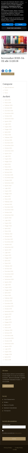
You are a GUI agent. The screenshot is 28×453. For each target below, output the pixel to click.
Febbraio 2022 (8, 242)
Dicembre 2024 (9, 151)
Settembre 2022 (9, 223)
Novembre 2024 (9, 154)
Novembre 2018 (9, 346)
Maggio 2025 (8, 138)
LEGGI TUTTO (8, 394)
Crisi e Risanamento (9, 408)
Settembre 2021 (9, 255)
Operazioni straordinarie (10, 416)
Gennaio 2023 (8, 212)
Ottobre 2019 (8, 317)
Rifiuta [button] (7, 24)
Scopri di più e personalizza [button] (14, 28)
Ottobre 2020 (8, 285)
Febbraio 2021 (8, 274)
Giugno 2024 (8, 167)
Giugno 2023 (8, 199)
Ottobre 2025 (8, 124)
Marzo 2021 (8, 271)
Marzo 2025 (8, 143)
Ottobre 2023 (8, 188)
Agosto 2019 (8, 322)
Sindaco (6, 410)
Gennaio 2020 (8, 309)
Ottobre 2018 (8, 349)
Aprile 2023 (8, 204)
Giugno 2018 (8, 360)
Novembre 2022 (9, 218)
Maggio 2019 (8, 330)
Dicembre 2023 (9, 183)
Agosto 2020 (8, 290)
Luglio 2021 (8, 261)
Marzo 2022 (8, 239)
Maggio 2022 (8, 234)
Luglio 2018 (8, 357)
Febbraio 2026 (8, 113)
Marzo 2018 (8, 368)
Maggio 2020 (8, 298)
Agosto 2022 (8, 226)
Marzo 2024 (8, 175)
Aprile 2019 (7, 333)
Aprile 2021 (7, 269)
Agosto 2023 (8, 194)
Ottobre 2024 (8, 156)
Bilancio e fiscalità (9, 413)
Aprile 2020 (8, 301)
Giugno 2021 (8, 263)
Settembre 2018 (9, 352)
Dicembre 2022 (9, 215)
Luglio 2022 (8, 229)
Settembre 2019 (9, 320)
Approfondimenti (9, 96)
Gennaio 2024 (8, 180)
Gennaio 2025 (8, 148)
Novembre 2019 (9, 314)
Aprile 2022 (8, 237)
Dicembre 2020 (9, 279)
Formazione (7, 419)
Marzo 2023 (8, 207)
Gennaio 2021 (8, 277)
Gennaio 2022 (8, 245)
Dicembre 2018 (9, 344)
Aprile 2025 (8, 140)
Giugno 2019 (8, 328)
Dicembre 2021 (9, 247)
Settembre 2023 (9, 191)
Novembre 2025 (9, 121)
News (6, 101)
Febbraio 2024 (8, 178)
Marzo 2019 (8, 336)
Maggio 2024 (8, 170)
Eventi (6, 98)
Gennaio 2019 (8, 341)
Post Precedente (8, 82)
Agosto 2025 (8, 129)
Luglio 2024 (8, 164)
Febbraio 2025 (8, 146)
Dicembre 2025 (9, 119)
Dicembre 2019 (9, 312)
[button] (26, 2)
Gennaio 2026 (8, 116)
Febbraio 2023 (8, 210)
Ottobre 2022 (8, 221)
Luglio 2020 (8, 293)
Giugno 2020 (8, 295)
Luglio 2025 (8, 132)
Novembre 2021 (9, 250)
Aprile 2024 (8, 172)
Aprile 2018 (8, 365)
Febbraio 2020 (8, 306)
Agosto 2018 (8, 354)
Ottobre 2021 (8, 253)
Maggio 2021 (8, 266)
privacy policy (18, 441)
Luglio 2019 (8, 325)
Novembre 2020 (9, 282)
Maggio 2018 (8, 362)
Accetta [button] (20, 24)
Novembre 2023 (9, 186)
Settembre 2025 (9, 127)
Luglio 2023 (8, 196)
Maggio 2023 (8, 202)
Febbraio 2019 (8, 338)
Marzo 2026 (8, 111)
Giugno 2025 (8, 135)
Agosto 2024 (8, 162)
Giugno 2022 (8, 231)
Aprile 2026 (8, 108)
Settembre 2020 (9, 287)
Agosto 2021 (8, 258)
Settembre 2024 (9, 159)
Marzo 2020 (8, 304)
